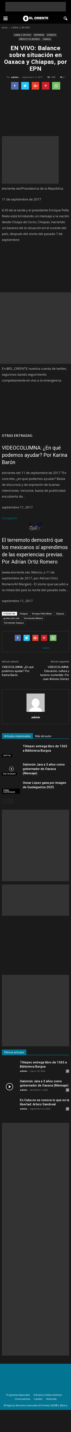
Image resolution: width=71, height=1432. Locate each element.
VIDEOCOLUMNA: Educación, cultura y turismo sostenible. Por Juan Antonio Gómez (54, 673)
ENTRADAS (39, 35)
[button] (65, 18)
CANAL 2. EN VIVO (22, 35)
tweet (45, 648)
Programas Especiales (18, 1395)
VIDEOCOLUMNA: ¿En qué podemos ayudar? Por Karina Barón (34, 455)
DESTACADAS (9, 773)
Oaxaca (60, 613)
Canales (38, 1399)
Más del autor (43, 736)
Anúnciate (51, 1399)
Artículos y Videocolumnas (48, 1395)
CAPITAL (7, 755)
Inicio (5, 27)
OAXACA (47, 39)
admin (15, 77)
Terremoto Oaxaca (14, 622)
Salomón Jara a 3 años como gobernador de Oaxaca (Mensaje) (44, 769)
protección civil (11, 618)
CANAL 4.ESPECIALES (9, 791)
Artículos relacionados (17, 736)
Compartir (9, 518)
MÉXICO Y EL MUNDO (30, 39)
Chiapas (24, 613)
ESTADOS (51, 35)
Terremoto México (33, 618)
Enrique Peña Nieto (42, 613)
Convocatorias (22, 1399)
